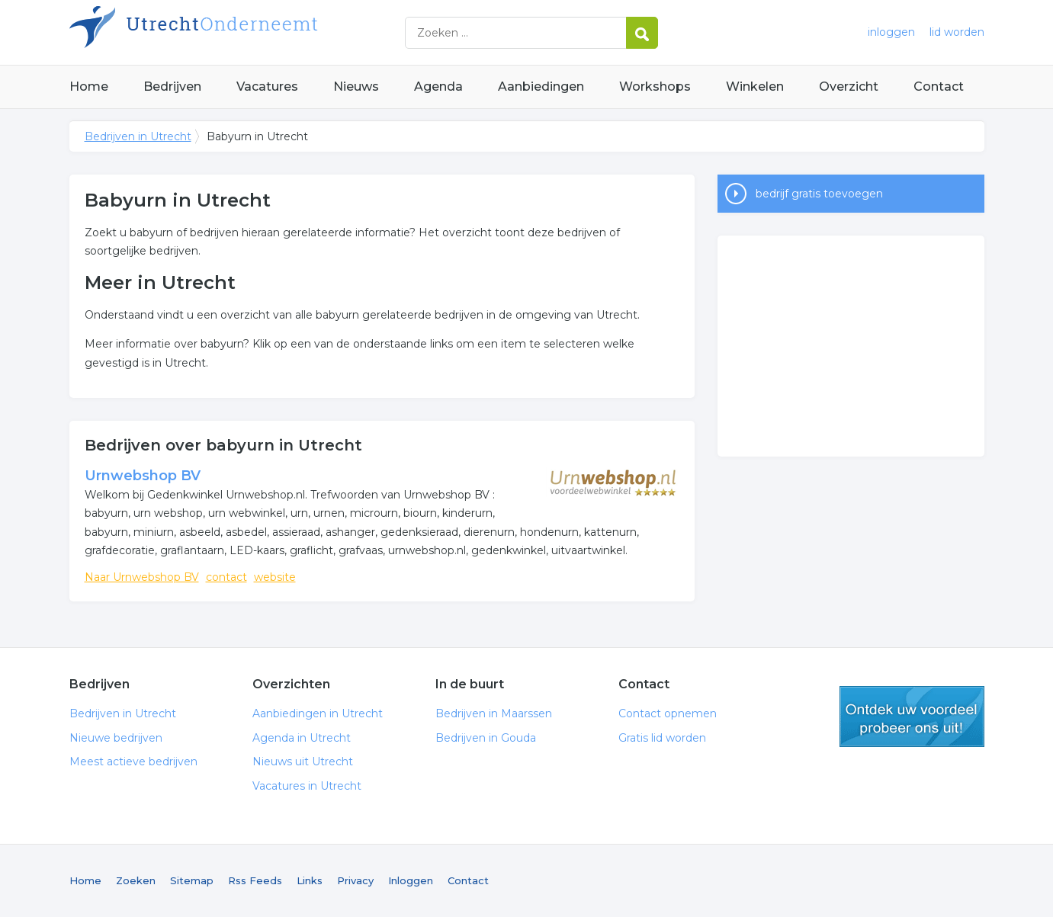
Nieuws (356, 86)
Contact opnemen (667, 713)
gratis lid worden (912, 716)
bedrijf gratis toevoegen (819, 193)
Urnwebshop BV (143, 475)
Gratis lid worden (662, 738)
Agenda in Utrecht (301, 738)
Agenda (438, 86)
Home (88, 86)
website (275, 577)
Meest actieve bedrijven (133, 761)
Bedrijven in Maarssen (493, 713)
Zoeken (136, 880)
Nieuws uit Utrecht (302, 761)
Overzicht (848, 86)
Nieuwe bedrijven (115, 738)
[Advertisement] (851, 346)
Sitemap (191, 880)
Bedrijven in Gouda (485, 738)
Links (310, 880)
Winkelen (755, 86)
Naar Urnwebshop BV (142, 577)
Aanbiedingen (541, 86)
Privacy (355, 880)
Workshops (655, 86)
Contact (938, 86)
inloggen (891, 32)
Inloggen (410, 880)
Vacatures (267, 86)
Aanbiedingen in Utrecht (317, 713)
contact (226, 577)
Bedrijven (172, 86)
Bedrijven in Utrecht (260, 32)
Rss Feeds (255, 880)
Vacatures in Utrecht (306, 786)
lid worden (956, 32)
